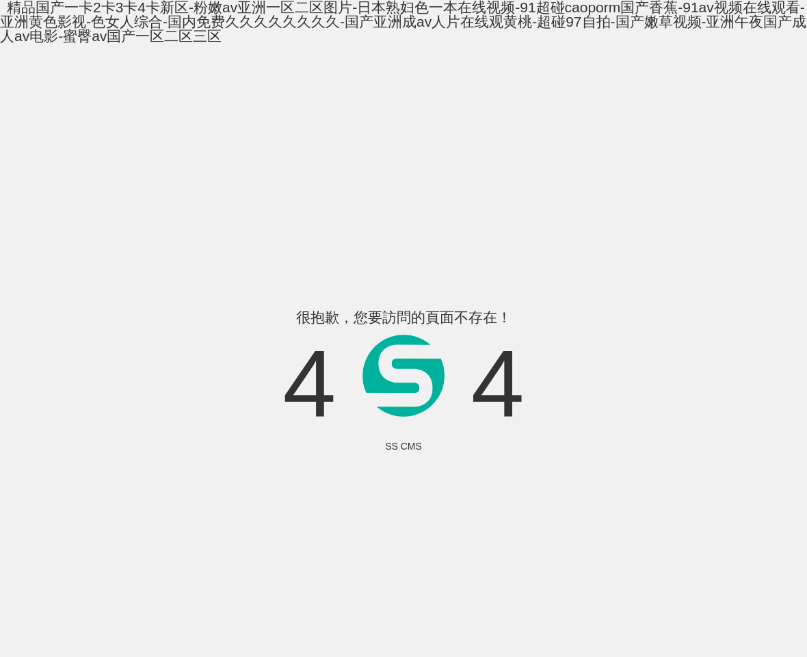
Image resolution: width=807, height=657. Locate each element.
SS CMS (403, 446)
